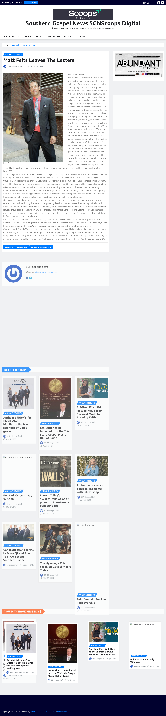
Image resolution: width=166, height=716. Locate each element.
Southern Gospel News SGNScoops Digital (83, 23)
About (84, 36)
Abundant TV (11, 36)
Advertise (70, 36)
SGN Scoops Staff (14, 66)
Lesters (10, 247)
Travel (27, 36)
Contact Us (53, 36)
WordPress (35, 711)
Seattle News (48, 711)
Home (6, 45)
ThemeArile (62, 711)
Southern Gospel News (42, 247)
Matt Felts (23, 247)
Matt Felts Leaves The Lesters (24, 45)
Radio (39, 36)
